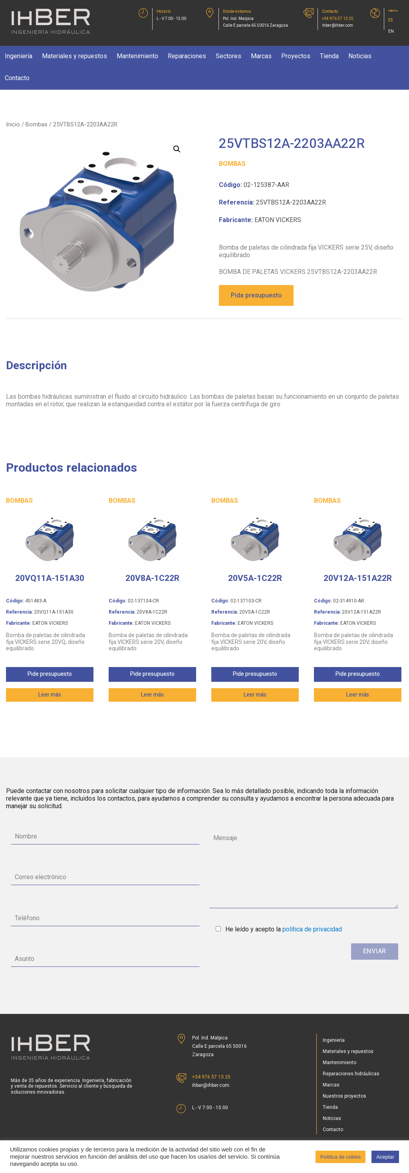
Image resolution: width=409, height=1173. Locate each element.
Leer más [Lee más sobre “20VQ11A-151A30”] (49, 695)
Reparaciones (187, 56)
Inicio (13, 124)
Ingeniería (18, 56)
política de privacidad (312, 929)
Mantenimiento (137, 56)
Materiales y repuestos (74, 56)
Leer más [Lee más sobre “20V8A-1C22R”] (152, 695)
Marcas (261, 56)
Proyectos (295, 56)
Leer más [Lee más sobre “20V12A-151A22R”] (357, 695)
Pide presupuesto (50, 674)
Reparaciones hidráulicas (351, 1074)
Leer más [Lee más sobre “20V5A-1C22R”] (255, 695)
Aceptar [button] (385, 1157)
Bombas (37, 124)
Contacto (17, 78)
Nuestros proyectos (344, 1096)
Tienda (329, 56)
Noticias (359, 56)
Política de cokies (340, 1157)
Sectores (228, 56)
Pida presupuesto (256, 295)
